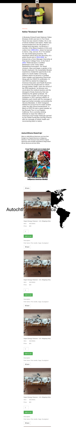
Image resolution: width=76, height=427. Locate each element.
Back (27, 192)
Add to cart (28, 213)
